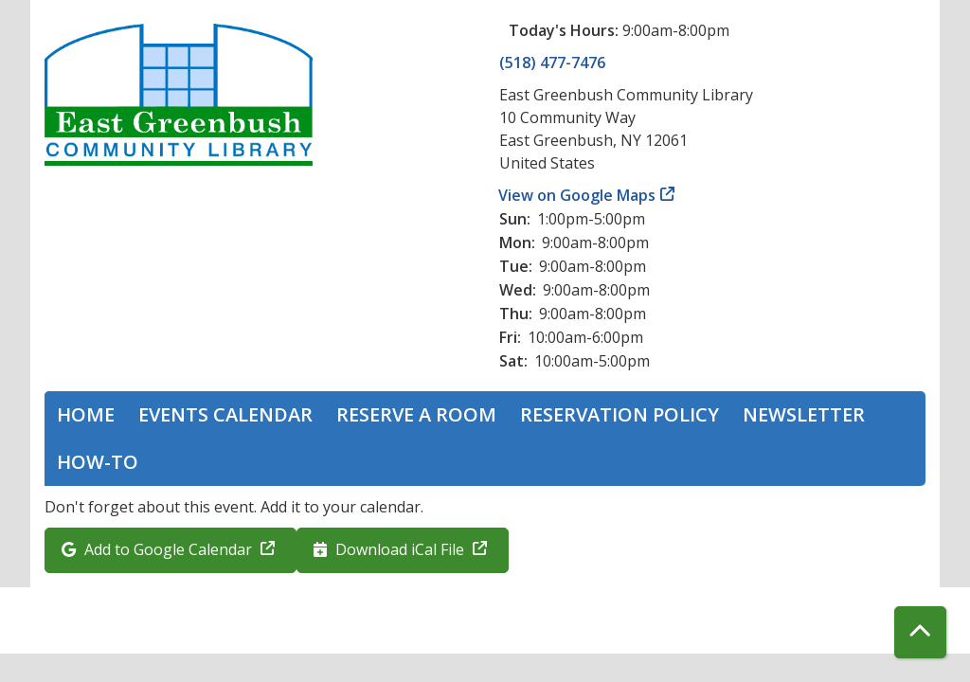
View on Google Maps (577, 195)
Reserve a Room (416, 414)
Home (86, 414)
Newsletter (804, 414)
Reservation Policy (619, 414)
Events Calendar (225, 414)
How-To (97, 462)
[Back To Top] (920, 632)
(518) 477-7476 (552, 62)
